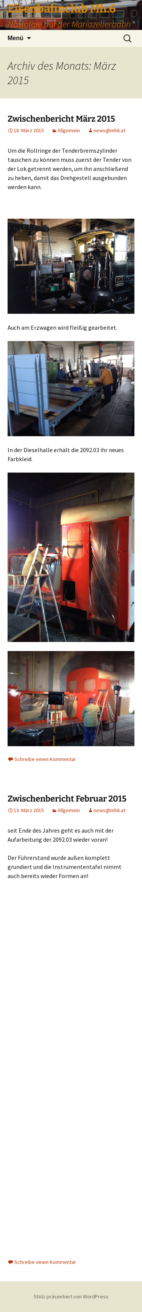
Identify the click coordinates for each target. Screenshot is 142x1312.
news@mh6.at (109, 130)
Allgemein (69, 130)
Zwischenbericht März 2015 (61, 119)
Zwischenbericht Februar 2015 (67, 799)
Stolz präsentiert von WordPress (71, 1296)
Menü (15, 38)
